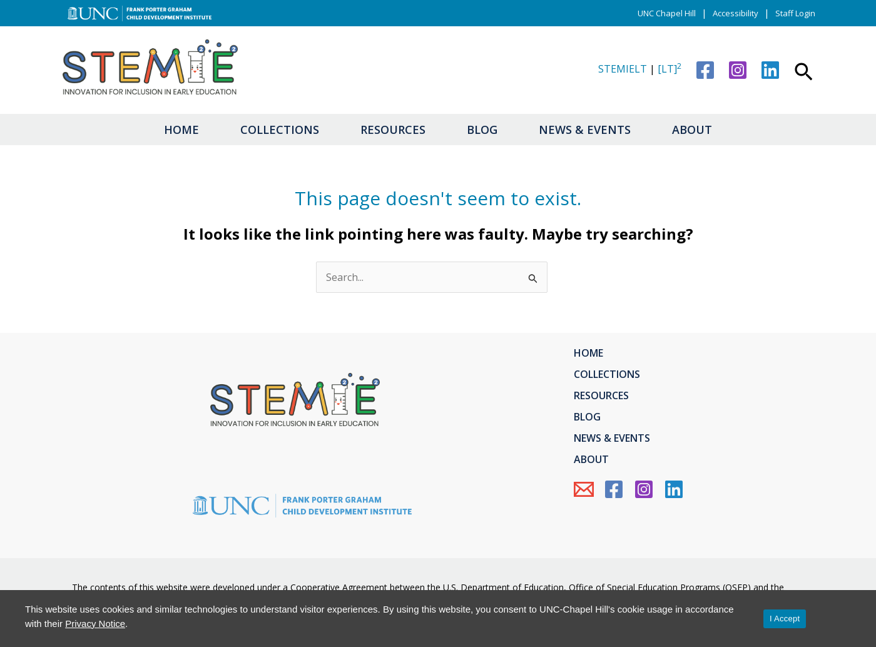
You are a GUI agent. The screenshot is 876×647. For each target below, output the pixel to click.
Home (181, 129)
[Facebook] (705, 70)
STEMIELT (622, 69)
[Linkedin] (770, 70)
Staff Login (795, 13)
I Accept (785, 618)
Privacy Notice (95, 623)
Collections (279, 129)
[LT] (669, 69)
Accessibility (735, 13)
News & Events (585, 129)
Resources (392, 129)
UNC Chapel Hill (667, 13)
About (692, 129)
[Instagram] (737, 70)
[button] (803, 73)
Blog (482, 129)
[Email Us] (584, 489)
